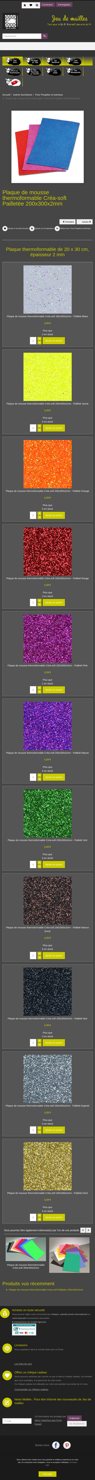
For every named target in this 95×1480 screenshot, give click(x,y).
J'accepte (47, 1474)
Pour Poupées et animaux (49, 94)
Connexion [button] (47, 4)
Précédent (69, 222)
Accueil (6, 94)
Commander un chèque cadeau (31, 1389)
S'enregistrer (64, 4)
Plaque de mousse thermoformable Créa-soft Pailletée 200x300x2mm (46, 1289)
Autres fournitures (22, 94)
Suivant (87, 222)
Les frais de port (23, 1363)
